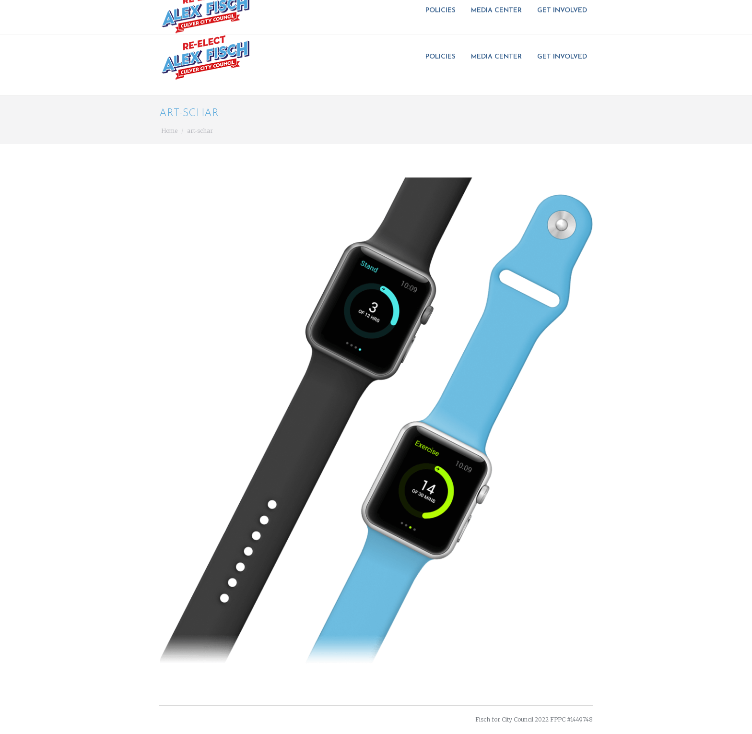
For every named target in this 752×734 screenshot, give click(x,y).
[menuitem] (443, 57)
